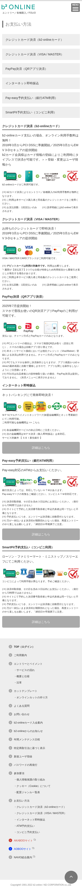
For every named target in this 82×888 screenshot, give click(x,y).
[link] (41, 872)
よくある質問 (22, 705)
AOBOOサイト (22, 848)
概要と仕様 (23, 676)
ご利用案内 (20, 655)
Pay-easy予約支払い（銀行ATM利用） (31, 98)
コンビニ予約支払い (28, 832)
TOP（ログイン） (24, 646)
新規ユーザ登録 (23, 756)
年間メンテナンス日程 (27, 739)
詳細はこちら (41, 447)
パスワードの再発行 (25, 764)
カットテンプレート (25, 691)
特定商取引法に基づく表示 (29, 748)
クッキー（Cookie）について (33, 786)
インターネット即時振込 (22, 83)
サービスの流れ (25, 670)
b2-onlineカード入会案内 (28, 722)
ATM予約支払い (25, 825)
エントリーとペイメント (28, 663)
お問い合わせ (22, 714)
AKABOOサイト (23, 840)
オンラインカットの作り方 (32, 697)
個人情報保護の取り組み (30, 779)
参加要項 (19, 773)
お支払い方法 (22, 800)
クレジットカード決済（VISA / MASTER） (34, 54)
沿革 (19, 682)
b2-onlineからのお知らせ (28, 731)
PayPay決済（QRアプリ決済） (26, 68)
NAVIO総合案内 (23, 857)
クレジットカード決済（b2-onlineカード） (34, 39)
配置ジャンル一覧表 (28, 792)
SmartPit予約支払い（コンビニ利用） (31, 112)
